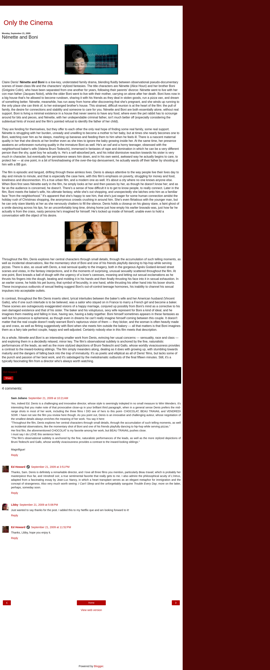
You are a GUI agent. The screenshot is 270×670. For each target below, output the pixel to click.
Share (8, 378)
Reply (14, 455)
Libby (14, 504)
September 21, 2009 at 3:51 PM (50, 466)
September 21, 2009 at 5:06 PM (38, 504)
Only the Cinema (27, 22)
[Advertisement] (91, 10)
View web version (91, 610)
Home (91, 602)
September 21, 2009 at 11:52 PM (51, 527)
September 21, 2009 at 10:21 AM (48, 398)
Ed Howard (18, 466)
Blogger (98, 666)
